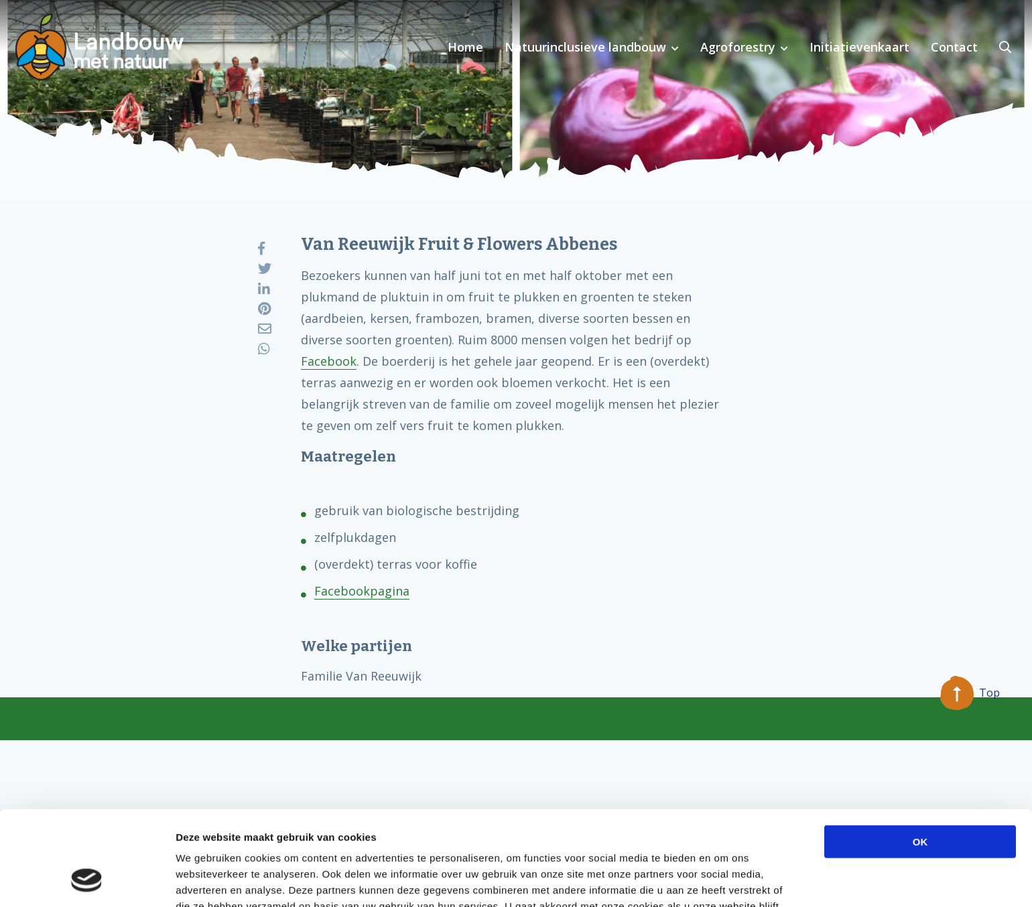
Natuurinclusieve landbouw (585, 47)
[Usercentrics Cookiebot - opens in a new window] (86, 881)
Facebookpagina (361, 591)
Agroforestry (737, 47)
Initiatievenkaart (859, 47)
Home (465, 47)
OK (920, 756)
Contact (954, 47)
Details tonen (724, 880)
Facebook (329, 361)
